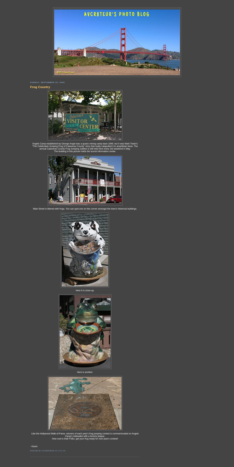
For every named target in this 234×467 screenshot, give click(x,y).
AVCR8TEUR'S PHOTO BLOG (117, 15)
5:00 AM (61, 451)
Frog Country (40, 87)
